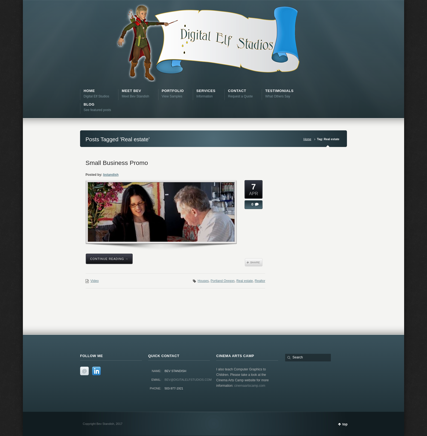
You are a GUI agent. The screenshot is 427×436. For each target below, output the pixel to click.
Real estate (244, 281)
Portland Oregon (222, 281)
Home (307, 139)
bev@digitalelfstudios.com (188, 379)
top (344, 424)
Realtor (260, 281)
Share (254, 262)
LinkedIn (96, 371)
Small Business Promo (117, 162)
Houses (203, 281)
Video (94, 281)
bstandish (111, 175)
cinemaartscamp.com (249, 386)
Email (84, 371)
